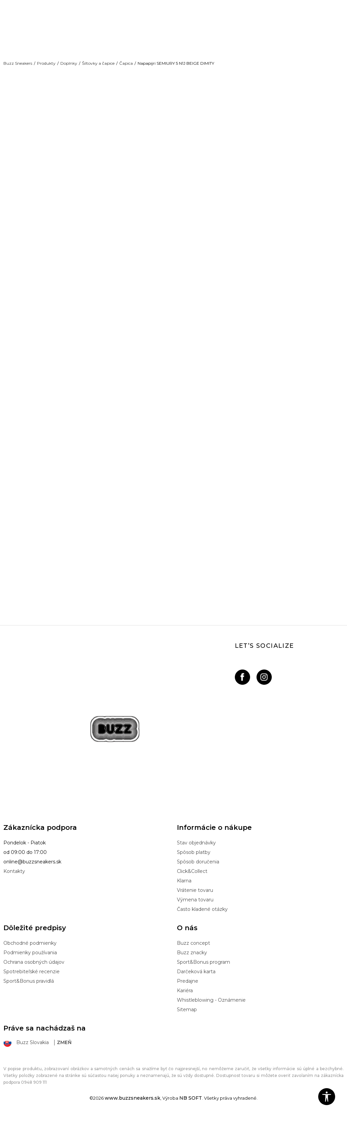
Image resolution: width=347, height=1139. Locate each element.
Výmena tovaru (195, 922)
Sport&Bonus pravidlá (28, 1003)
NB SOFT (190, 1120)
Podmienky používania (30, 975)
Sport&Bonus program (203, 984)
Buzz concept (193, 965)
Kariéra (185, 1013)
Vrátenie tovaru (195, 912)
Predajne (187, 1003)
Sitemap (187, 1031)
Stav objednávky (196, 865)
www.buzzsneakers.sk (132, 1120)
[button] (326, 1096)
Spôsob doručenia (198, 884)
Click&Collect (192, 893)
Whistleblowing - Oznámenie (211, 1022)
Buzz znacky (192, 975)
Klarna (184, 903)
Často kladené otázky (202, 931)
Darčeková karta (196, 994)
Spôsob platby (193, 874)
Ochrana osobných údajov (33, 984)
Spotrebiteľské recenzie (31, 994)
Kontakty (14, 893)
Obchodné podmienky (30, 965)
